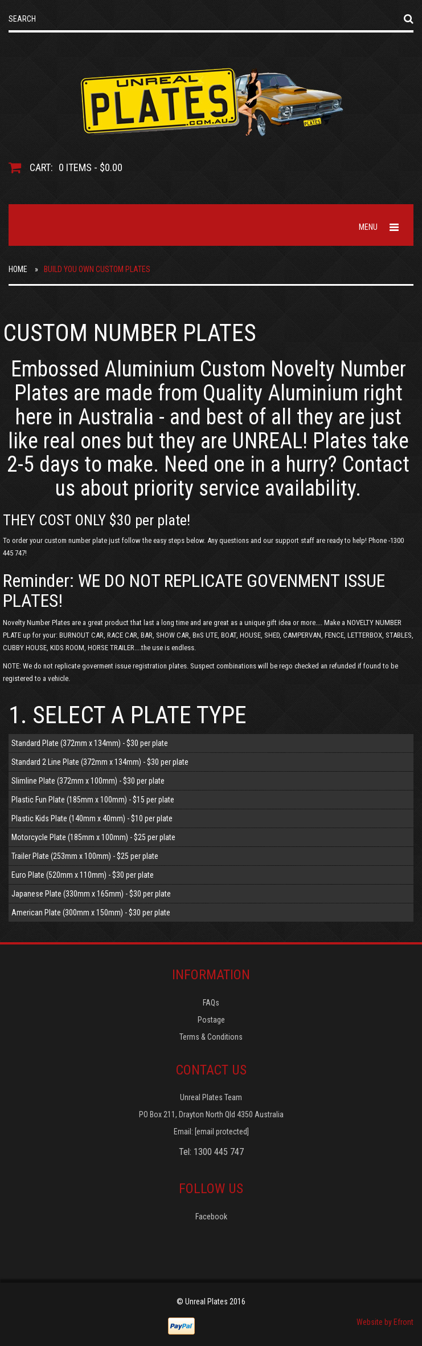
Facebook (211, 1216)
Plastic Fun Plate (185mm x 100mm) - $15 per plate (92, 799)
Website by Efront (385, 1322)
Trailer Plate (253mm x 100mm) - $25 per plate (84, 856)
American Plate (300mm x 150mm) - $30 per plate (90, 912)
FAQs (211, 1002)
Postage (211, 1019)
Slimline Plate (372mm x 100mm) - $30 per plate (88, 780)
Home (18, 269)
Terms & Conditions (211, 1036)
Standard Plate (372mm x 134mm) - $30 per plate (89, 743)
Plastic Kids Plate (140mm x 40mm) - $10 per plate (92, 818)
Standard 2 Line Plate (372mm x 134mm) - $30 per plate (100, 762)
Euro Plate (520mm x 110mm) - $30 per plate (82, 874)
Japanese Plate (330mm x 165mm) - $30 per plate (91, 893)
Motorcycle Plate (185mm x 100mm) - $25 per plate (93, 837)
